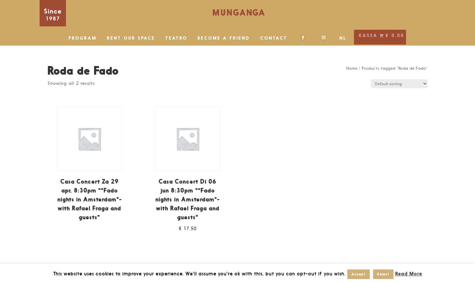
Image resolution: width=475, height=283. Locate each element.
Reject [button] (383, 274)
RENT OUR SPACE (131, 38)
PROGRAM (83, 38)
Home (352, 68)
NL (343, 38)
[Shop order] (399, 83)
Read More (408, 273)
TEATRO (176, 38)
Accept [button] (358, 274)
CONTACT (273, 38)
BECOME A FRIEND (224, 38)
